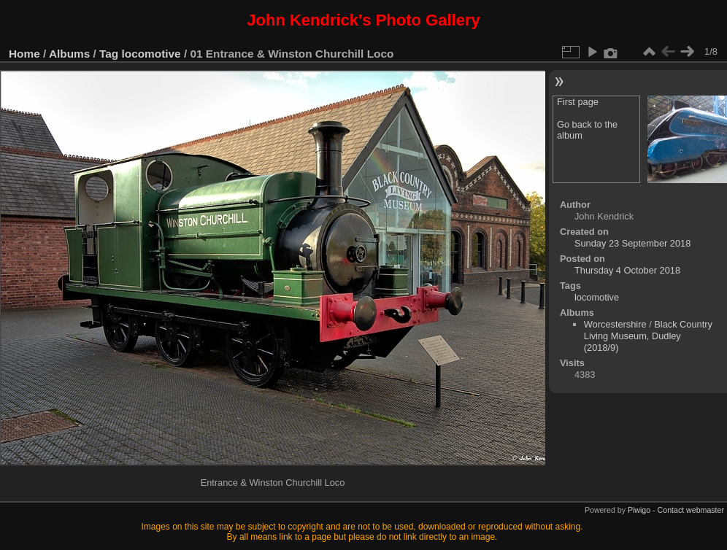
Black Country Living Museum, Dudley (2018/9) (648, 336)
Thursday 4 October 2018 (627, 270)
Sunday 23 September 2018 (632, 243)
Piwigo (639, 510)
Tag (108, 53)
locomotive (151, 53)
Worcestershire (615, 324)
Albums (69, 53)
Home (24, 53)
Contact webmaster (691, 510)
